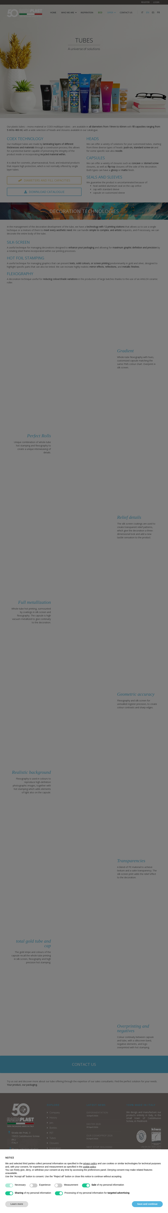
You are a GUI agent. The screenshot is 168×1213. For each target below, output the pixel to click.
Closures (54, 1143)
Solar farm (55, 1178)
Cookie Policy (153, 1197)
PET (51, 1132)
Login (156, 2)
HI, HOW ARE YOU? (96, 1158)
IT (142, 12)
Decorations (56, 1153)
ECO (100, 12)
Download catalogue (44, 192)
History (53, 1117)
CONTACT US (126, 12)
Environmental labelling (62, 1173)
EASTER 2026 (93, 1124)
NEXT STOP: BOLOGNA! (99, 1147)
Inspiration (87, 12)
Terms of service (115, 1197)
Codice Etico (56, 1168)
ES (153, 12)
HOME (53, 12)
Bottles (53, 1127)
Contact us (84, 1064)
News (52, 1163)
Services (54, 1158)
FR (158, 12)
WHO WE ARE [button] (67, 12)
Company (55, 1112)
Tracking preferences (150, 1200)
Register (145, 2)
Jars (51, 1122)
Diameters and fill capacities (44, 180)
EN (147, 12)
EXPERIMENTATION (97, 1112)
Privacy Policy (135, 1197)
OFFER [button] (110, 12)
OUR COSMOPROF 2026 (99, 1135)
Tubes (53, 1137)
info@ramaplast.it (20, 1155)
